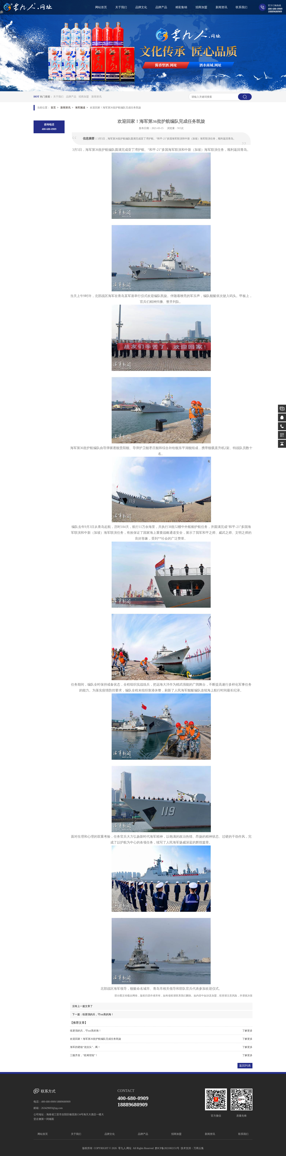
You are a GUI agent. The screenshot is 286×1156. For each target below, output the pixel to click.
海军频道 (80, 107)
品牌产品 (71, 96)
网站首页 (43, 1134)
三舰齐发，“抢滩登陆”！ (84, 1055)
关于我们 (58, 96)
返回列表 (245, 1065)
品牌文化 (110, 1134)
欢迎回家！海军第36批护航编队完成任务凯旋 (95, 1039)
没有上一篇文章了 (82, 1006)
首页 (53, 107)
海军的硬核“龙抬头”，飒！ (85, 1047)
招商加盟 (84, 96)
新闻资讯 (96, 96)
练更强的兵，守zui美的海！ (85, 1030)
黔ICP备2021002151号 (167, 1148)
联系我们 (243, 1134)
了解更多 (247, 1030)
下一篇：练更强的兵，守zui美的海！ (93, 1014)
